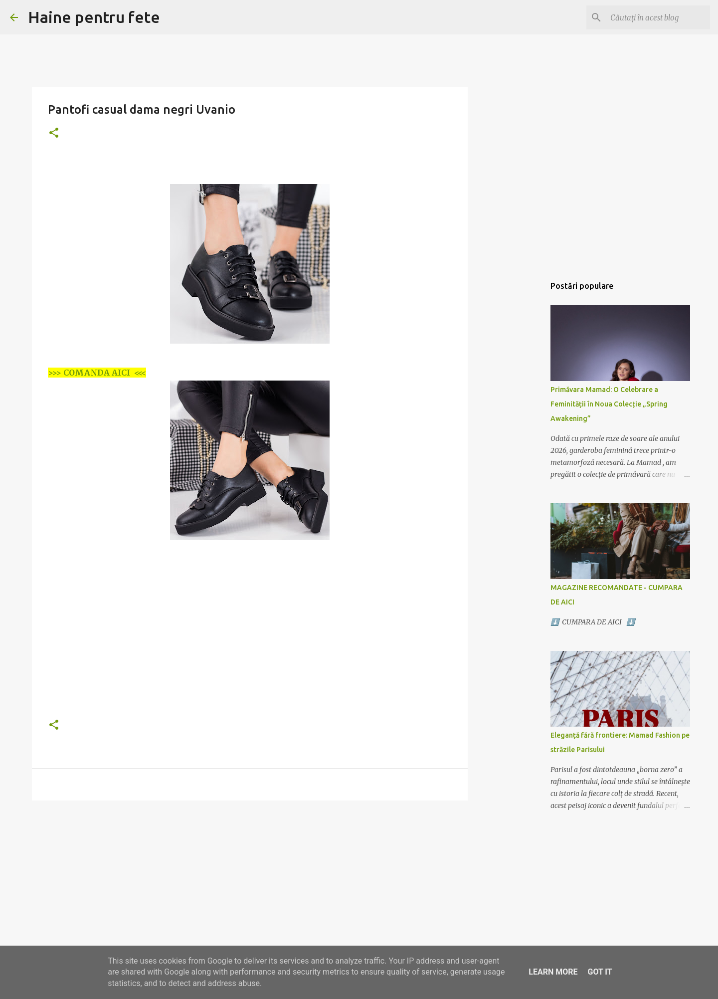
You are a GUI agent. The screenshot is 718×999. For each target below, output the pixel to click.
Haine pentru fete (94, 17)
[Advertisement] (250, 639)
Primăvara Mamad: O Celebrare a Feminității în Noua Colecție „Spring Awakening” (609, 404)
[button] (54, 133)
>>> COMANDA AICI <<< (97, 373)
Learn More (553, 972)
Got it (599, 972)
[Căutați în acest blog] (657, 17)
